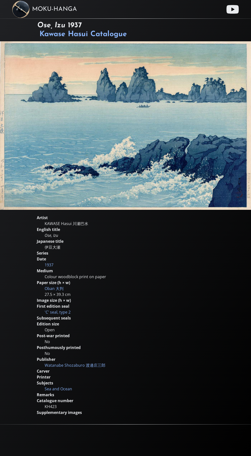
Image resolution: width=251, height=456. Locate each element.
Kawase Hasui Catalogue (83, 34)
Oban (54, 288)
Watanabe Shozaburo (75, 365)
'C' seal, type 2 (58, 312)
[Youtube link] (232, 9)
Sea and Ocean (58, 389)
